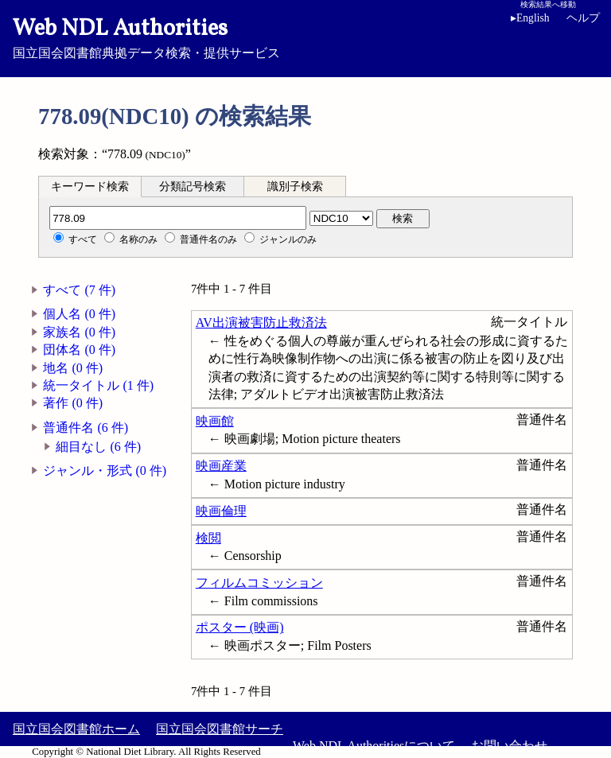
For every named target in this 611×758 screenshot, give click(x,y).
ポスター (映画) (240, 627)
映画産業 (221, 465)
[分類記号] (177, 218)
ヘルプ (583, 18)
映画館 (215, 421)
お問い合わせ (509, 745)
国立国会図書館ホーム (76, 729)
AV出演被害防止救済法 (261, 322)
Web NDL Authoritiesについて (374, 745)
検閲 (208, 538)
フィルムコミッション (259, 582)
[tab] (90, 186)
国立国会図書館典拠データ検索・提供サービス (305, 37)
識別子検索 (295, 186)
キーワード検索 (90, 186)
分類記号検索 (192, 186)
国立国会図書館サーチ (219, 729)
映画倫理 (221, 511)
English (530, 18)
